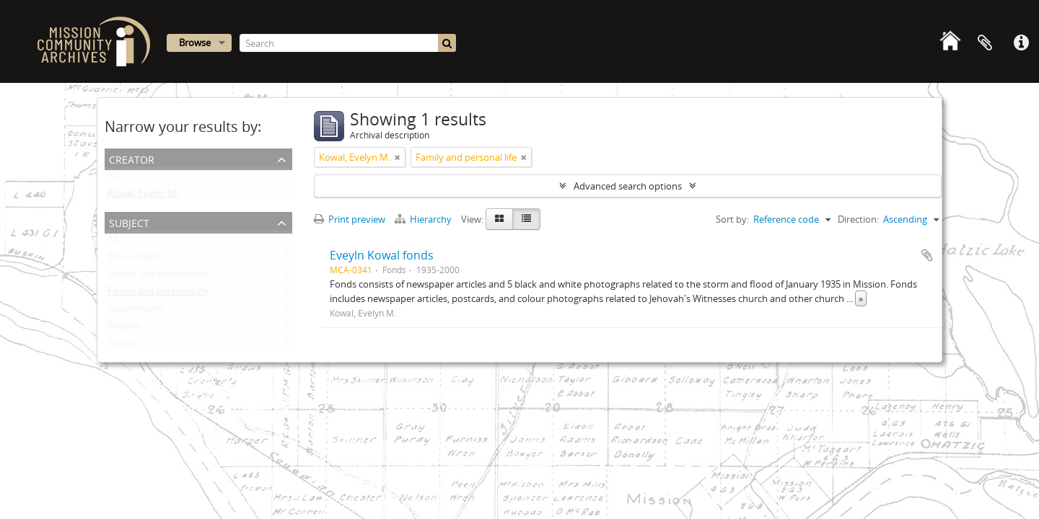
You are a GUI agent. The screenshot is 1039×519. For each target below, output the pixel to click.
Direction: (858, 219)
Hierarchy (424, 219)
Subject (129, 221)
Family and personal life (158, 294)
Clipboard (985, 43)
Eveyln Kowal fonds (382, 255)
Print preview (349, 219)
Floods (122, 346)
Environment (136, 259)
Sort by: (732, 219)
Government (135, 311)
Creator (131, 158)
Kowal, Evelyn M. (143, 196)
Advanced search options (628, 185)
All (113, 178)
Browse (195, 42)
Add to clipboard (927, 255)
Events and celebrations (159, 276)
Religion (124, 328)
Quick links (1021, 43)
